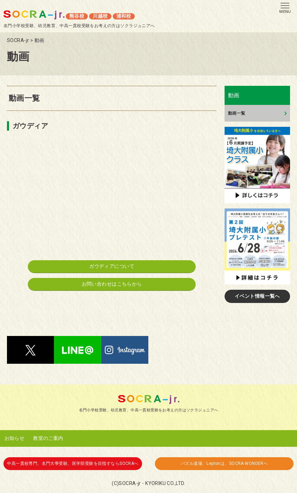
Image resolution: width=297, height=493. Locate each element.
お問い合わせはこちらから (112, 284)
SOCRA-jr (130, 483)
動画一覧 (236, 113)
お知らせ (15, 438)
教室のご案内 (48, 438)
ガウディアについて (111, 266)
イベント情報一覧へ (257, 296)
